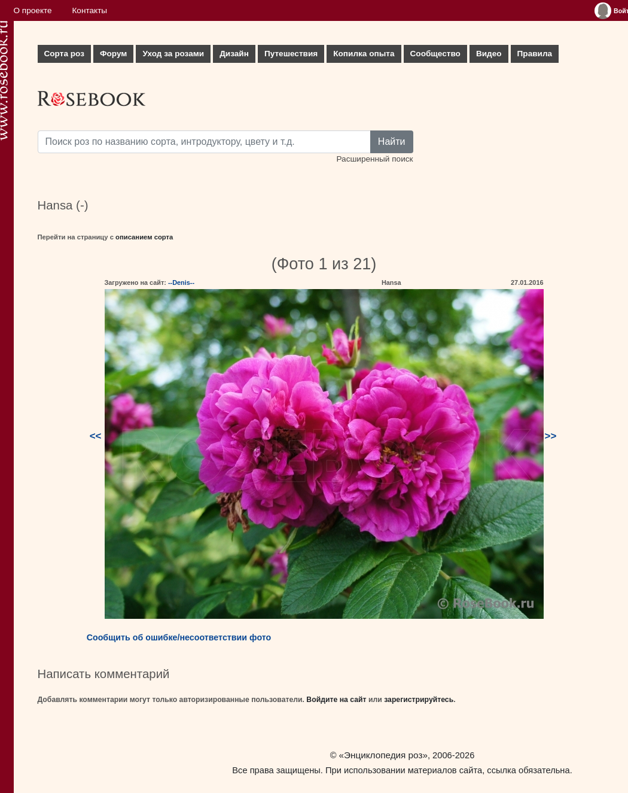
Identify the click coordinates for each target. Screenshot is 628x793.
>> (551, 436)
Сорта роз (64, 53)
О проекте (33, 10)
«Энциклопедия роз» (383, 755)
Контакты (89, 10)
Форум (113, 53)
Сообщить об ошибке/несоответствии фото (179, 637)
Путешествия (291, 53)
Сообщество (435, 53)
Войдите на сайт (336, 699)
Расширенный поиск (374, 158)
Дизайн (234, 53)
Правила (535, 53)
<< (96, 436)
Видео (489, 53)
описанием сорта (144, 237)
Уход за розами (173, 53)
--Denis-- (181, 282)
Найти (392, 141)
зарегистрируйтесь (418, 699)
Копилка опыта (363, 53)
